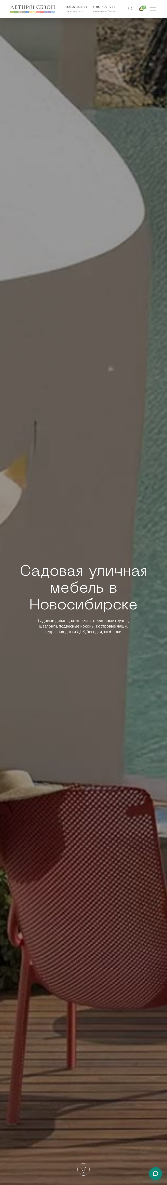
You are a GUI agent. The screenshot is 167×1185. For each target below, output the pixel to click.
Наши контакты (74, 11)
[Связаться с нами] (155, 1173)
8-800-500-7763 (103, 7)
